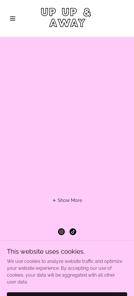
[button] (16, 18)
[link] (67, 25)
